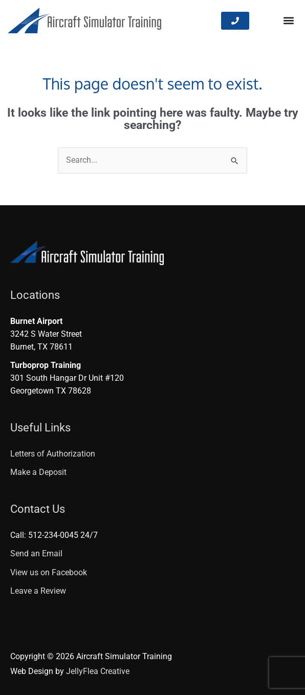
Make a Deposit (38, 472)
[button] (288, 20)
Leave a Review (38, 591)
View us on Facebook (48, 572)
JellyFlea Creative (97, 671)
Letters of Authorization (52, 454)
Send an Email (36, 553)
